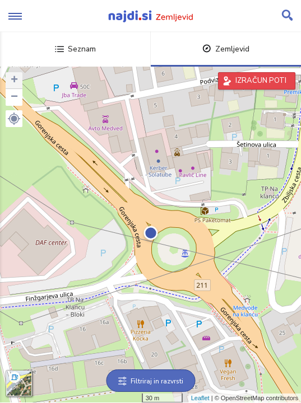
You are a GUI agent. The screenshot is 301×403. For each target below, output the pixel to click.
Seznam (75, 49)
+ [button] (14, 80)
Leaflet (200, 398)
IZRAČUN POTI (260, 81)
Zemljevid (225, 49)
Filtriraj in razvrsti (150, 381)
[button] (14, 118)
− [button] (14, 97)
